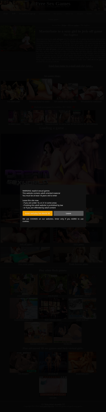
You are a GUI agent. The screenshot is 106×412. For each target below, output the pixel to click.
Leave (68, 213)
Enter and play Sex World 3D (37, 213)
